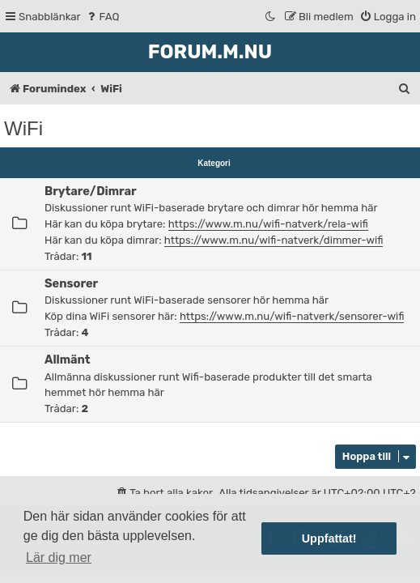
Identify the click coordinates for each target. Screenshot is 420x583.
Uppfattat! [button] (329, 538)
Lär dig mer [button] (58, 557)
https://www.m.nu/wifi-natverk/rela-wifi (268, 224)
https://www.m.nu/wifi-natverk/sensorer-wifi (292, 316)
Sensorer (71, 283)
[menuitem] (102, 16)
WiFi (23, 128)
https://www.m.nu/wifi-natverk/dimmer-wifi (274, 240)
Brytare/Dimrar (91, 191)
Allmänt (68, 359)
